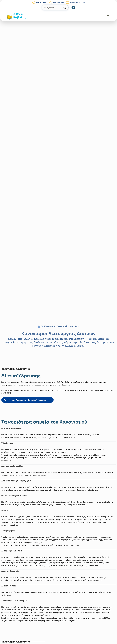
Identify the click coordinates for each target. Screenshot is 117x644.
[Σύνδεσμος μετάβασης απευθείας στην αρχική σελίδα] (16, 16)
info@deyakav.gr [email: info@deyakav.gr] (75, 2)
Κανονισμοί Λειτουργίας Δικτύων (58, 333)
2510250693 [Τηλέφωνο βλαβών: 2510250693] (56, 2)
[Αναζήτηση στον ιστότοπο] (55, 7)
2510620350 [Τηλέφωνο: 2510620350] (39, 2)
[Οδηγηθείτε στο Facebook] (73, 7)
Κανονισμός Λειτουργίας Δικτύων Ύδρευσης (27, 400)
